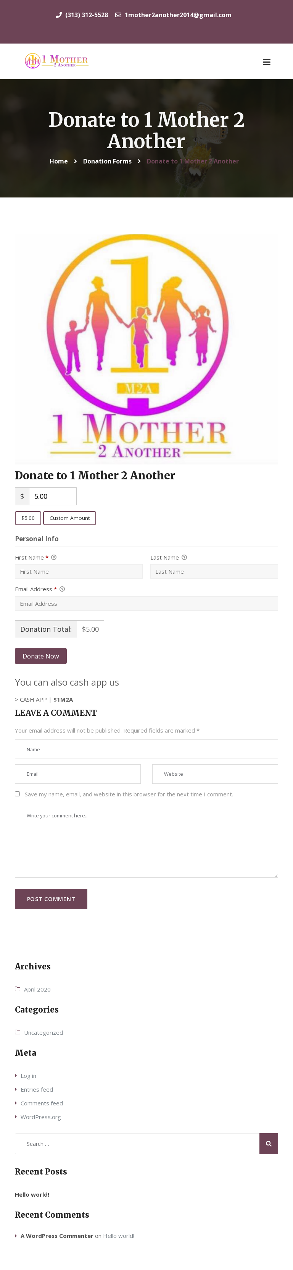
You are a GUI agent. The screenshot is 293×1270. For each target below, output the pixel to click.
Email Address (40, 589)
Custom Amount (70, 517)
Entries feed (37, 1089)
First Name (35, 557)
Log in (28, 1075)
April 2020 (37, 989)
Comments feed (42, 1103)
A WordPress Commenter (57, 1235)
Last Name (168, 557)
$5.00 (28, 517)
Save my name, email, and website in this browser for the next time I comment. (129, 794)
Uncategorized (43, 1032)
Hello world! (32, 1194)
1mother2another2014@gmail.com (173, 15)
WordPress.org (41, 1117)
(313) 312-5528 (82, 15)
